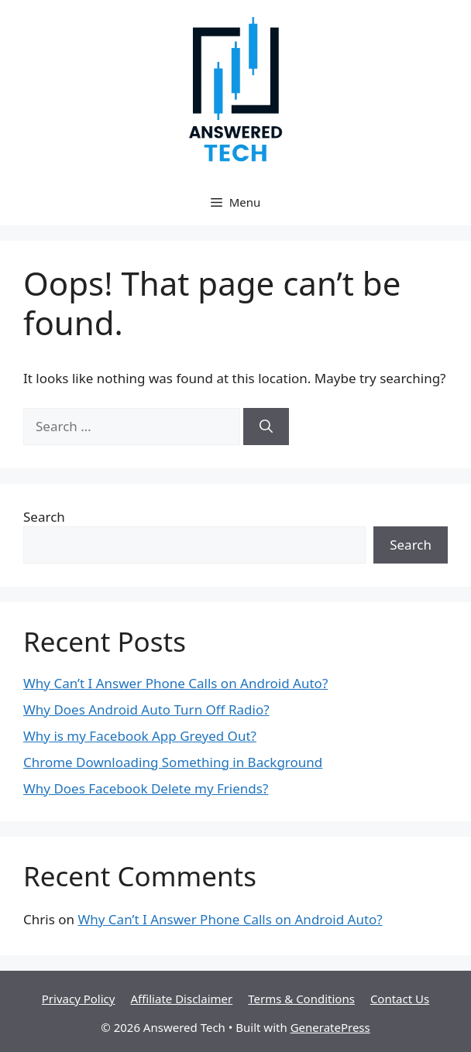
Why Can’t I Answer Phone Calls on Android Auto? (175, 683)
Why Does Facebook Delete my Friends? (145, 788)
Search (44, 517)
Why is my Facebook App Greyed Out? (139, 736)
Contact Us (399, 998)
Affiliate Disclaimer (181, 998)
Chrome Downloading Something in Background (172, 762)
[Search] (266, 426)
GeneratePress (330, 1027)
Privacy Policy (78, 998)
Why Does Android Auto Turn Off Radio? (146, 709)
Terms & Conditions (301, 998)
